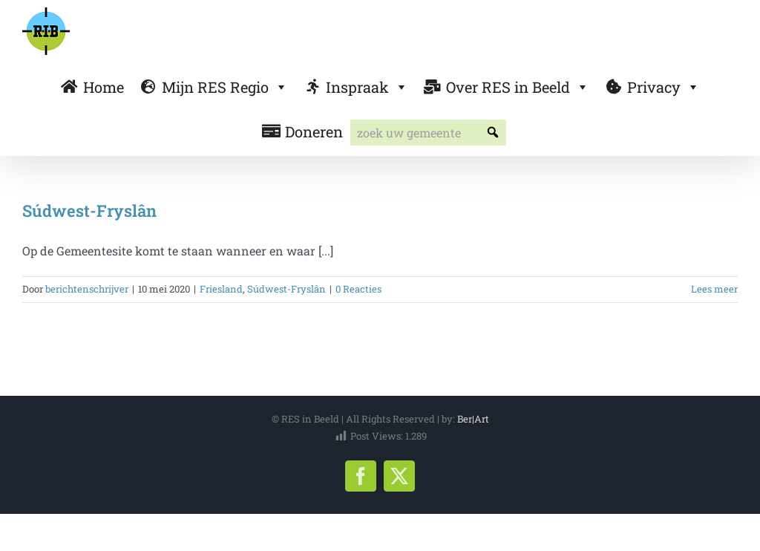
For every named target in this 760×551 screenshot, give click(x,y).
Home (103, 87)
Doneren (314, 131)
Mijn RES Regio (225, 87)
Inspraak (367, 87)
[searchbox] (428, 133)
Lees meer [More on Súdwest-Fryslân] (714, 289)
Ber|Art (473, 419)
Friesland (221, 289)
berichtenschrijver (86, 289)
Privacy (663, 87)
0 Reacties (358, 289)
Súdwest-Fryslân (89, 210)
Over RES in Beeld (517, 87)
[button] (493, 133)
